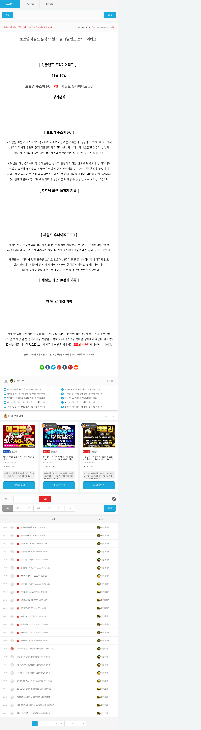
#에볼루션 (15, 473)
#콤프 (58, 476)
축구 (17, 508)
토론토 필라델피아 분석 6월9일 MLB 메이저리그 (34, 689)
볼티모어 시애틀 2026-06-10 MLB (32, 527)
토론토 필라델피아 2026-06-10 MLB (33, 576)
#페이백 (50, 478)
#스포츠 (28, 473)
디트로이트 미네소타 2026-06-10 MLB (34, 560)
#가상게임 (63, 473)
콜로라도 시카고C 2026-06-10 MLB (33, 608)
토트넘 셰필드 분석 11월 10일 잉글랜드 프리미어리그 (53, 354)
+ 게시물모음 (109, 381)
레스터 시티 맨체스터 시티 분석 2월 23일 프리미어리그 (27, 402)
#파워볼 (7, 473)
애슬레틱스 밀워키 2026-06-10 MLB (33, 641)
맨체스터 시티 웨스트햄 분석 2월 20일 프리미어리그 (84, 407)
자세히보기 (19, 485)
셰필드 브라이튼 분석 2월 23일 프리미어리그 (82, 389)
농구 (38, 508)
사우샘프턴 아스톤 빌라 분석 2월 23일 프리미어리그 (84, 394)
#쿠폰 (56, 478)
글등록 (110, 15)
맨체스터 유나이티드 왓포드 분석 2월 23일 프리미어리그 (27, 398)
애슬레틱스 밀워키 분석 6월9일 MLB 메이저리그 (34, 657)
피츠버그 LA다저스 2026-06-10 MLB (33, 544)
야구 (28, 508)
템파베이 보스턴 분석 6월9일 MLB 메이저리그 (33, 697)
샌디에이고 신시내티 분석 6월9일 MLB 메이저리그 (35, 673)
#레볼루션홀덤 (25, 476)
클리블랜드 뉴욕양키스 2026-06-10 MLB (35, 568)
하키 (59, 508)
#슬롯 (22, 473)
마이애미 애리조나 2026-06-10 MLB (33, 552)
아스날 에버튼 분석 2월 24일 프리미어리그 (24, 389)
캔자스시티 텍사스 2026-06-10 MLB (33, 592)
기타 (69, 508)
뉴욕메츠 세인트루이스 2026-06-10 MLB (35, 584)
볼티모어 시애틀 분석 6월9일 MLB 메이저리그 (33, 713)
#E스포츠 (15, 476)
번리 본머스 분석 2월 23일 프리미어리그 (81, 398)
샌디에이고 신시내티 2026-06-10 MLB (34, 624)
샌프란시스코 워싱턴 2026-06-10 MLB (34, 632)
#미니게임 (47, 473)
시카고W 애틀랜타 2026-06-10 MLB (33, 600)
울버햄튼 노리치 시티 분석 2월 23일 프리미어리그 (26, 394)
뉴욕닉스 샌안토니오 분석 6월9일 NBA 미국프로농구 (35, 649)
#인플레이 (50, 476)
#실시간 (90, 476)
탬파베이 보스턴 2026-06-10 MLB (32, 535)
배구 (49, 508)
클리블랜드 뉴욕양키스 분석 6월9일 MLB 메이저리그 (35, 705)
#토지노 (56, 473)
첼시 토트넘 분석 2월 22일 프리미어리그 (81, 402)
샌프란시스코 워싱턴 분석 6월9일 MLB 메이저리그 (35, 665)
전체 (7, 508)
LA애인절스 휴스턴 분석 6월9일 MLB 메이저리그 (34, 681)
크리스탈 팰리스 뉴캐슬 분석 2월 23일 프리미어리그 (27, 407)
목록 (7, 15)
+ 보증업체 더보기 (108, 416)
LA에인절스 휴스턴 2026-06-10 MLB (33, 616)
